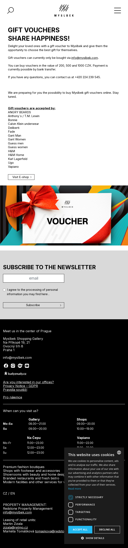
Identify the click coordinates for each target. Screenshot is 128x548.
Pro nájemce (12, 397)
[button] (94, 538)
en (12, 493)
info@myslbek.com (84, 58)
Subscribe (33, 305)
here (44, 294)
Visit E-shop (20, 177)
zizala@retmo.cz (15, 527)
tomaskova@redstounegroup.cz (59, 531)
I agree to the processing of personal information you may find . (32, 292)
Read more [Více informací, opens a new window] (74, 488)
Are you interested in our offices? (28, 382)
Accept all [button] (80, 529)
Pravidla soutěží (15, 390)
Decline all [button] (107, 529)
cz (5, 493)
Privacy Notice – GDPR (20, 386)
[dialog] (94, 495)
